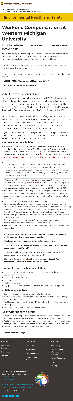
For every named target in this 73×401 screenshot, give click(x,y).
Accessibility (55, 346)
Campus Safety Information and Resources (57, 352)
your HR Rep (32, 225)
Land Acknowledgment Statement (17, 387)
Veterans (4, 356)
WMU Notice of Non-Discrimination (17, 385)
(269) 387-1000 (8, 377)
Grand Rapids (31, 346)
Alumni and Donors (5, 347)
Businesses (5, 352)
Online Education (32, 353)
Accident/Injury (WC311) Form (28, 183)
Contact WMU (8, 379)
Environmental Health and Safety (18, 9)
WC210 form (47, 154)
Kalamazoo (30, 350)
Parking (54, 366)
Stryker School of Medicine (32, 358)
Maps (53, 362)
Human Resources (58, 358)
